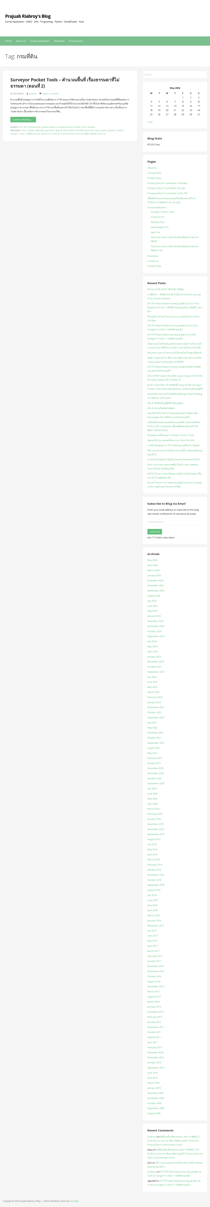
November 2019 (155, 829)
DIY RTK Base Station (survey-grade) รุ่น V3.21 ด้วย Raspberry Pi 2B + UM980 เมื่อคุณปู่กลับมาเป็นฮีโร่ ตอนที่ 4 (174, 307)
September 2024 (155, 636)
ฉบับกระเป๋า (46, 133)
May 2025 (152, 610)
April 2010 (152, 1077)
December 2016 (155, 966)
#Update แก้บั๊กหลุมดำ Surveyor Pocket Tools (170, 435)
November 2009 (155, 1098)
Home (9, 40)
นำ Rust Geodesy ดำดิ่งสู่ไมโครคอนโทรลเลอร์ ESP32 (173, 459)
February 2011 (154, 1047)
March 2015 (153, 991)
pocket (103, 130)
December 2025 (155, 580)
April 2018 (152, 910)
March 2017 (153, 951)
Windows (91, 127)
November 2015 (155, 986)
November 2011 (155, 1027)
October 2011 (154, 1032)
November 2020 (155, 773)
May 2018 (152, 905)
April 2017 (152, 945)
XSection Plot (157, 222)
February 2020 (154, 813)
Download (59, 40)
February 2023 (154, 697)
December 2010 (155, 1052)
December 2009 (155, 1093)
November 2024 (155, 626)
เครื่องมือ (93, 133)
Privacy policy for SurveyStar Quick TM (167, 193)
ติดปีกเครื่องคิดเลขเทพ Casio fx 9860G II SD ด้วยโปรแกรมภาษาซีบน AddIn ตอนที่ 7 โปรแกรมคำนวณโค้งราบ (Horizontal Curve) (173, 1140)
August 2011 (153, 1037)
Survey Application (40, 40)
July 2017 (152, 930)
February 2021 (154, 758)
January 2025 (154, 615)
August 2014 (153, 996)
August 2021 (153, 747)
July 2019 (152, 844)
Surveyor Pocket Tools (76, 127)
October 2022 (154, 712)
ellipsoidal (39, 130)
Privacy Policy (76, 40)
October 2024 (154, 631)
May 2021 (152, 753)
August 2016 (153, 981)
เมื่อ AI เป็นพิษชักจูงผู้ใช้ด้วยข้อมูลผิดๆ (165, 403)
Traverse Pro (157, 216)
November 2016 (155, 971)
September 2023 (155, 671)
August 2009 (153, 1113)
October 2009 (154, 1103)
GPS (25, 127)
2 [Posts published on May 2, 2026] (190, 97)
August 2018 (153, 890)
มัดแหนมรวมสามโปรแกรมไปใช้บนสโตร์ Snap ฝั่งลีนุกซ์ (174, 352)
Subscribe (155, 531)
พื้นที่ (86, 133)
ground (59, 130)
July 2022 (152, 722)
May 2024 (152, 646)
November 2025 (155, 585)
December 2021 (155, 732)
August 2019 (153, 839)
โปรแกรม (101, 133)
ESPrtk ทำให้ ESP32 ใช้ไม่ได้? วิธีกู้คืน (165, 289)
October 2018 (154, 879)
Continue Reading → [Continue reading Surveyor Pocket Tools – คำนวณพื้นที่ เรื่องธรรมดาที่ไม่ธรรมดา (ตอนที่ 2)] (23, 119)
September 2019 (155, 834)
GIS (20, 127)
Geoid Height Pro (159, 227)
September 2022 (155, 717)
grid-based (50, 130)
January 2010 (154, 1087)
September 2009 (155, 1108)
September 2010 (155, 1067)
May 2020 (152, 798)
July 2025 (152, 600)
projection (111, 130)
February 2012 (154, 1016)
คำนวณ (37, 133)
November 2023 (155, 661)
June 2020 (152, 793)
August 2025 (153, 595)
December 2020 (155, 768)
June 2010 (152, 1072)
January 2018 (154, 920)
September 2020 (155, 783)
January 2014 (154, 1006)
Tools (21, 133)
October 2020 (154, 778)
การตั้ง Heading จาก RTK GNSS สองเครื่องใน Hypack (173, 445)
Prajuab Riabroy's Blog (27, 16)
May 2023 (152, 687)
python (52, 127)
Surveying (61, 127)
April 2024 (152, 651)
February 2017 (154, 956)
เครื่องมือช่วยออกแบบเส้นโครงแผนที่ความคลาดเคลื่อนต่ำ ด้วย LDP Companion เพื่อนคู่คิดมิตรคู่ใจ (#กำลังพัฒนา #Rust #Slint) (173, 426)
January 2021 (154, 763)
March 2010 (153, 1082)
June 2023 (152, 681)
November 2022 (155, 707)
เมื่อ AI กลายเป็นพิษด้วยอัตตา (161, 408)
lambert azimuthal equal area (81, 130)
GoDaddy (74, 1201)
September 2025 (155, 590)
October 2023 (154, 666)
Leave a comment (50, 93)
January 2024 (154, 656)
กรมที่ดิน (28, 133)
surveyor (14, 133)
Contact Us (153, 260)
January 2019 (154, 869)
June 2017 (152, 935)
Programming (34, 127)
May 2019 (152, 849)
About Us (21, 40)
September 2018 (155, 884)
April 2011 (152, 1042)
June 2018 (152, 900)
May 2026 (152, 560)
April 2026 (152, 565)
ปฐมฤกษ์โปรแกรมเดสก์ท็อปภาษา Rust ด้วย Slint (171, 440)
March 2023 (153, 692)
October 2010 (154, 1062)
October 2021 (154, 737)
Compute (30, 130)
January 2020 (154, 819)
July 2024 (152, 641)
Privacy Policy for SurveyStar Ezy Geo (166, 188)
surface (120, 130)
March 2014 (153, 1001)
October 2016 (154, 976)
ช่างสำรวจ (79, 133)
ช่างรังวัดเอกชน (67, 133)
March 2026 (153, 570)
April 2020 (152, 803)
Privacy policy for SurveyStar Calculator (167, 183)
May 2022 (152, 727)
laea (65, 130)
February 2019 (154, 864)
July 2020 (152, 788)
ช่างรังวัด (56, 133)
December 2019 (155, 824)
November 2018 (155, 874)
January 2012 (154, 1022)
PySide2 (44, 127)
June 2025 (152, 605)
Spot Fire (155, 232)
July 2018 (152, 895)
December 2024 (155, 621)
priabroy (32, 93)
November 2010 (155, 1057)
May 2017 (152, 940)
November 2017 (155, 925)
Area (23, 130)
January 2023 (154, 702)
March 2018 (153, 915)
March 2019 (153, 859)
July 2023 (152, 676)
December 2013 (155, 1011)
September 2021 (155, 742)
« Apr (150, 121)
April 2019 (152, 854)
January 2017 (154, 961)
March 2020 (153, 808)
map (97, 130)
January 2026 (154, 575)
